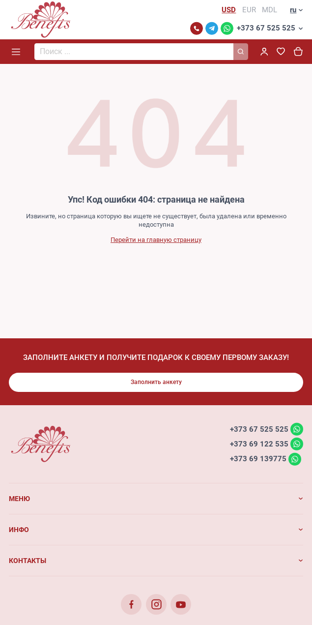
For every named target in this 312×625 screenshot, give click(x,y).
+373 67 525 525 (266, 28)
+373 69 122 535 (259, 443)
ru (293, 9)
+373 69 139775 (258, 458)
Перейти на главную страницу (156, 239)
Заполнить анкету (156, 382)
